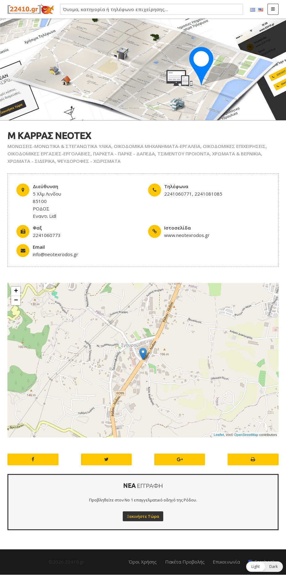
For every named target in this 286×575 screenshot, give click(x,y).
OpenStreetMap (246, 435)
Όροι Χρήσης (143, 562)
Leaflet (219, 435)
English (260, 9)
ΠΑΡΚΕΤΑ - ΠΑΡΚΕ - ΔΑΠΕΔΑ (124, 153)
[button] (264, 566)
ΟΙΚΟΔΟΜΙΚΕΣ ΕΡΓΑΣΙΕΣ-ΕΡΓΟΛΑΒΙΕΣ (49, 153)
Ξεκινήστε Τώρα (143, 516)
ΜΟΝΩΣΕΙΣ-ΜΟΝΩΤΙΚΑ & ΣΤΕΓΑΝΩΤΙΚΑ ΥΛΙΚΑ (59, 146)
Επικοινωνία (226, 562)
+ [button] (16, 291)
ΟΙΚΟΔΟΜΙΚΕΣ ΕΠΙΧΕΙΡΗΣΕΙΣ (234, 146)
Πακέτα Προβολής (185, 562)
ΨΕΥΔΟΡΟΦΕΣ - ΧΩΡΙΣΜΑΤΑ (89, 161)
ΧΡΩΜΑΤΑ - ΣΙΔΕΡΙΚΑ (31, 161)
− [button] (16, 300)
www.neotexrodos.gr (187, 235)
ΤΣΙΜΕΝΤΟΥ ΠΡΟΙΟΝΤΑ (183, 153)
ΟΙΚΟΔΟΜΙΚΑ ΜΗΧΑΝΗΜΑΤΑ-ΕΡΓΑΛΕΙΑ (157, 146)
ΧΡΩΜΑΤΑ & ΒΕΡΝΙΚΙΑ (236, 153)
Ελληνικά (252, 9)
